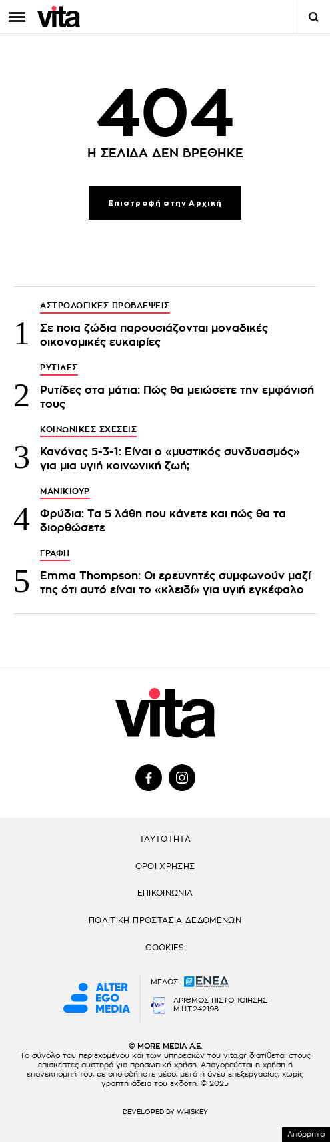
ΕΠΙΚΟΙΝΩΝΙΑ (165, 893)
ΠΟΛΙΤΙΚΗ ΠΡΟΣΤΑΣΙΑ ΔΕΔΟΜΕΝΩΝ (165, 920)
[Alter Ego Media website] (96, 999)
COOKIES (165, 948)
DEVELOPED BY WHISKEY (165, 1112)
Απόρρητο (306, 1134)
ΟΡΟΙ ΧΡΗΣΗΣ (165, 866)
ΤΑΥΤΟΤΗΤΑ (165, 839)
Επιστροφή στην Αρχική (165, 203)
